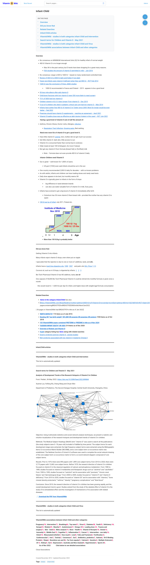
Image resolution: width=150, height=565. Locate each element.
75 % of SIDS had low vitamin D (51, 99)
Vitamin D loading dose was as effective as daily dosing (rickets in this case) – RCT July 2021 (74, 116)
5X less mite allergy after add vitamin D (54, 92)
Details (43, 562)
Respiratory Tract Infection (53, 128)
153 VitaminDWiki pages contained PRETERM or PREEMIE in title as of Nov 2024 (69, 323)
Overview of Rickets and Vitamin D (52, 329)
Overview (44, 22)
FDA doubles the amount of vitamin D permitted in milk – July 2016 (68, 71)
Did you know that (47, 26)
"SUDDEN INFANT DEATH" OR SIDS (52, 326)
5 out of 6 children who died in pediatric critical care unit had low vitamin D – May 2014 (71, 105)
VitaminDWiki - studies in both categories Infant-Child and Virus (66, 44)
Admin (146, 3)
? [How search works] (103, 3)
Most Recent (28, 3)
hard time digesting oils (55, 266)
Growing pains (69, 128)
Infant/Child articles (48, 33)
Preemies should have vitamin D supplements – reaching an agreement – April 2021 (70, 113)
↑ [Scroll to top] (145, 17)
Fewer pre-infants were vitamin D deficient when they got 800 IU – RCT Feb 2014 (69, 81)
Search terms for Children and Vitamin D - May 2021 (61, 40)
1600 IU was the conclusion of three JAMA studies (58, 84)
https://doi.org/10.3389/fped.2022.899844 (73, 379)
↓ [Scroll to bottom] (145, 23)
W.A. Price (88, 266)
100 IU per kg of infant (48, 202)
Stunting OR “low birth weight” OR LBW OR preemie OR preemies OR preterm (68, 317)
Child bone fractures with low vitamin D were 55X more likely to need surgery (68, 96)
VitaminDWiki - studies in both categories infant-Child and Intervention (69, 36)
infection (78, 124)
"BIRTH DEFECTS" (46, 314)
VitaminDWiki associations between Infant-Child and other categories (68, 47)
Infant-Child (50, 562)
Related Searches (47, 29)
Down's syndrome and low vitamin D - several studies (59, 335)
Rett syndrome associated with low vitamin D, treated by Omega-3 (64, 338)
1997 (71, 266)
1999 (66, 266)
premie (57, 137)
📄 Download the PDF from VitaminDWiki (51, 497)
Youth (42, 332)
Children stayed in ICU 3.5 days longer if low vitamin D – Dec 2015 (64, 102)
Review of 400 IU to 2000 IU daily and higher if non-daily (60, 78)
